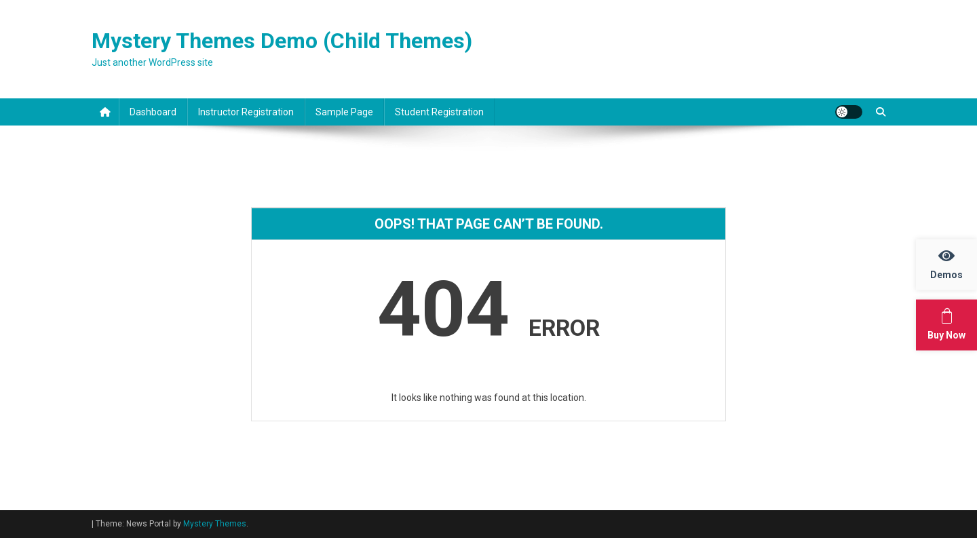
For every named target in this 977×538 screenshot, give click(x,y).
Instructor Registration (246, 112)
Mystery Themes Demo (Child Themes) (282, 41)
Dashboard (153, 112)
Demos (953, 264)
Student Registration (439, 112)
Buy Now (952, 324)
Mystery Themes (214, 524)
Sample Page (344, 112)
